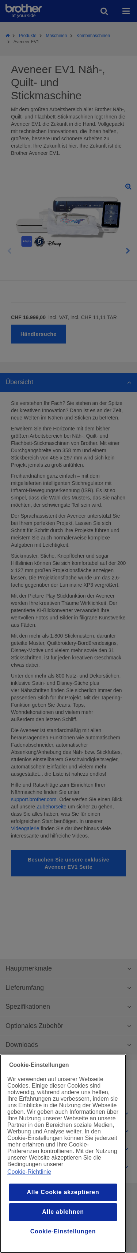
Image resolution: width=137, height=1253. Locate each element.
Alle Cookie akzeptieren (63, 1192)
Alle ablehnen (63, 1212)
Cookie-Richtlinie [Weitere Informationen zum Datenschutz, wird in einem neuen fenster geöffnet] (29, 1172)
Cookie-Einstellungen (63, 1231)
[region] (63, 1153)
